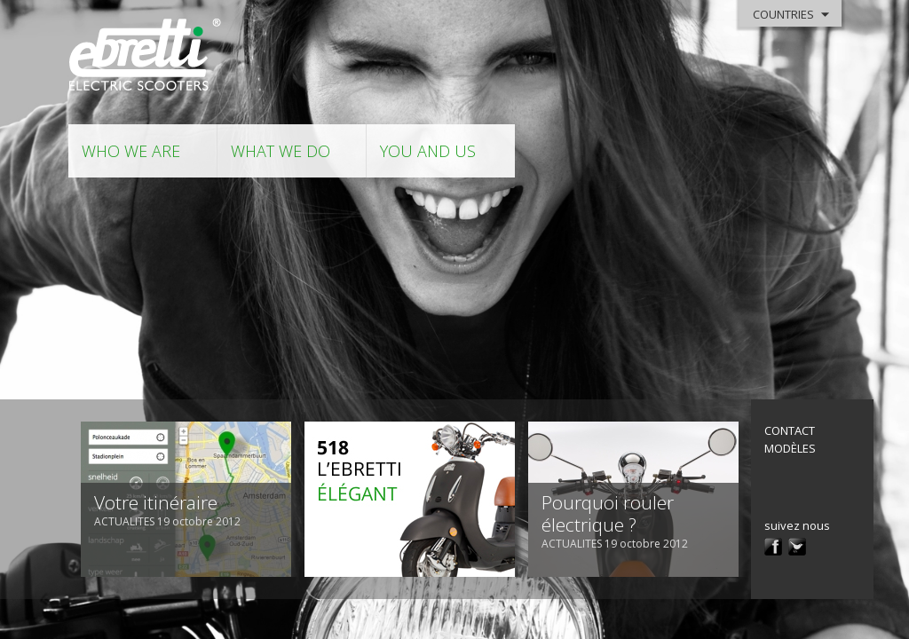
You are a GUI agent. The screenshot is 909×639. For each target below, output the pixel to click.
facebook (773, 547)
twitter (797, 547)
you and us (428, 151)
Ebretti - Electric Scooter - (146, 55)
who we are (131, 151)
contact (789, 430)
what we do (280, 151)
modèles (790, 448)
